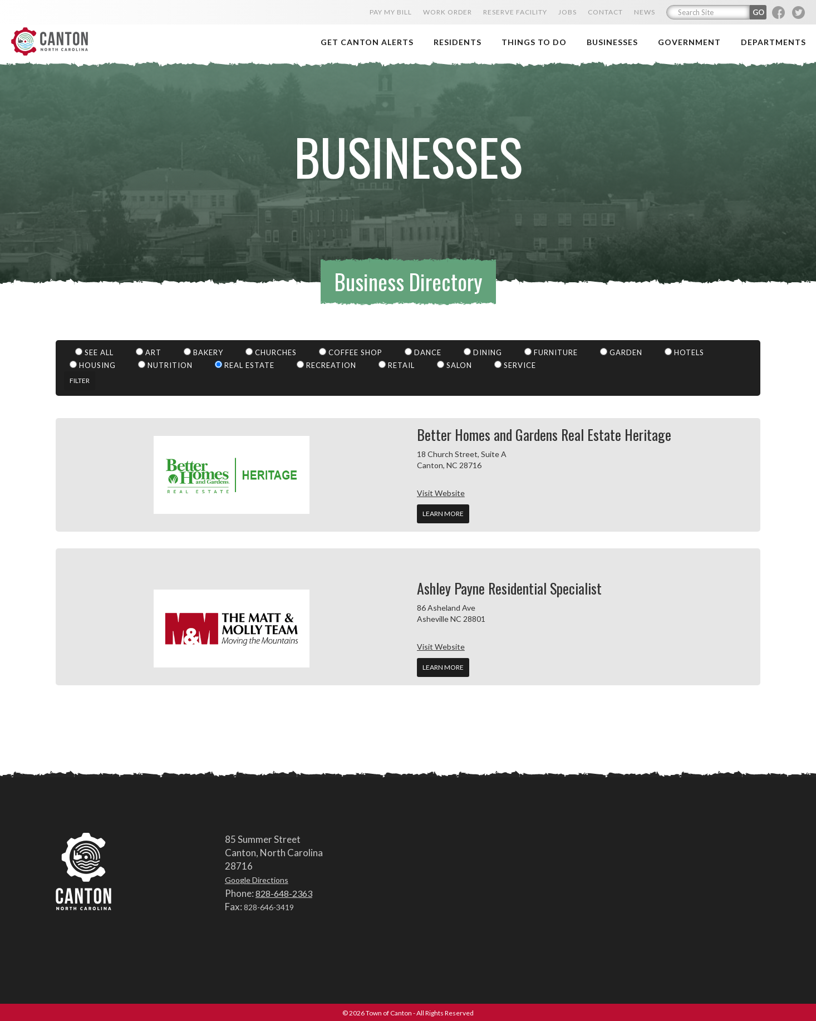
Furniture (551, 350)
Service (515, 363)
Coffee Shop (350, 350)
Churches (271, 350)
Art (148, 350)
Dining (483, 350)
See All (94, 350)
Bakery (203, 350)
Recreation (326, 363)
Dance (423, 350)
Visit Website (441, 491)
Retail (396, 363)
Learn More (443, 512)
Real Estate (244, 363)
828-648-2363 (283, 891)
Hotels (684, 350)
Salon (454, 363)
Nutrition (165, 363)
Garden (621, 350)
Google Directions (256, 878)
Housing (93, 363)
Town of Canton (75, 31)
